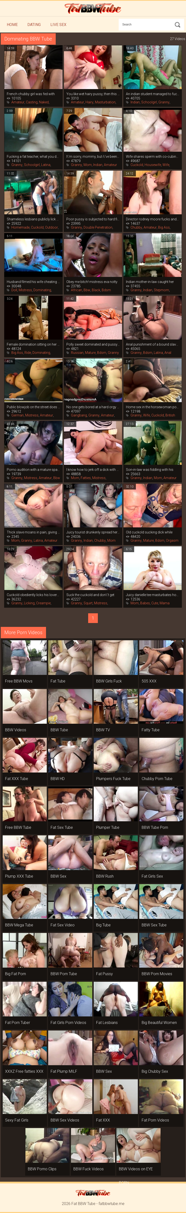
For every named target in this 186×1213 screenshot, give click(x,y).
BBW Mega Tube (19, 925)
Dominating (42, 290)
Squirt (88, 603)
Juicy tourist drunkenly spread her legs (93, 532)
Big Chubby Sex (155, 1071)
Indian (135, 102)
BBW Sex (58, 876)
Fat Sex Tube (62, 827)
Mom (88, 165)
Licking (29, 603)
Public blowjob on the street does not (33, 407)
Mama (165, 603)
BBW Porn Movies (157, 974)
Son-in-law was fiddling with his (149, 470)
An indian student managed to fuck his (152, 94)
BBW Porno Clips (42, 1169)
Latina (45, 165)
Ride (27, 353)
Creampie (43, 603)
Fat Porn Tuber (17, 1022)
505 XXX (149, 681)
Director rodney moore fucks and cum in (152, 219)
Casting (32, 102)
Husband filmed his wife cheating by (33, 282)
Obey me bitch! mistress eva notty (91, 282)
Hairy (89, 102)
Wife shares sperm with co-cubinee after (152, 156)
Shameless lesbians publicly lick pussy (33, 219)
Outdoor (51, 227)
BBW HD (58, 778)
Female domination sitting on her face (33, 344)
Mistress (25, 290)
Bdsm (106, 290)
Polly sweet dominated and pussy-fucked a (93, 344)
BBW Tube (59, 730)
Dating (34, 24)
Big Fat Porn (15, 974)
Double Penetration (98, 227)
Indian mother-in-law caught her (150, 282)
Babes (145, 603)
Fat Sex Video (63, 925)
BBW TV (103, 730)
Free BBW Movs (18, 681)
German (17, 415)
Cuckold (137, 165)
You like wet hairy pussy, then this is (93, 94)
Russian (77, 353)
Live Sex (58, 24)
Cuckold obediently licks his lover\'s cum (33, 595)
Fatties (86, 478)
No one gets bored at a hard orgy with (93, 407)
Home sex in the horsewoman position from (152, 407)
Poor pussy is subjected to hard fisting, (93, 219)
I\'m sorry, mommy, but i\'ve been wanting (93, 156)
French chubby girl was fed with (31, 94)
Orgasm (172, 540)
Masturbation (105, 102)
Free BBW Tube (18, 827)
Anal (167, 353)
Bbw (87, 290)
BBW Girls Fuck (109, 681)
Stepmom (161, 290)
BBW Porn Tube (64, 974)
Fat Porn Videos (155, 1120)
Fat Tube (58, 681)
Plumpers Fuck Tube (113, 778)
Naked (44, 102)
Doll (14, 290)
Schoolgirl (149, 102)
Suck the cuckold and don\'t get (90, 595)
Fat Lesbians (107, 1022)
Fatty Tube (151, 730)
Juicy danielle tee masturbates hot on (152, 595)
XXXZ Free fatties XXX (24, 1071)
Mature (90, 353)
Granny (164, 102)
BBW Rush (105, 876)
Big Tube (103, 925)
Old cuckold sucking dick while (149, 532)
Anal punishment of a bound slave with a (152, 344)
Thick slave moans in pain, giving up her (33, 532)
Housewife (153, 165)
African (76, 290)
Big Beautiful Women (159, 1022)
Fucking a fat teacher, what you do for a (33, 156)
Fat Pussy (104, 974)
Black (96, 290)
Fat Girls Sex (152, 876)
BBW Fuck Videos (88, 1169)
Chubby (136, 227)
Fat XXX (103, 1120)
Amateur (17, 102)
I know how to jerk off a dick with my (93, 470)
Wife (166, 165)
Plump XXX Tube (19, 876)
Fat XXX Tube (16, 778)
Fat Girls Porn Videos (68, 1022)
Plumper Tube (107, 827)
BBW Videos (15, 730)
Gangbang (79, 415)
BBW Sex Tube (154, 925)
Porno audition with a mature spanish (33, 470)
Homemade (20, 227)
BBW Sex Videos (65, 1120)
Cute (154, 603)
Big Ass (164, 227)
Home (12, 24)
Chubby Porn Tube (157, 778)
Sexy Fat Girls (16, 1120)
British (170, 415)
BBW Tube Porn (155, 827)
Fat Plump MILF (64, 1071)
